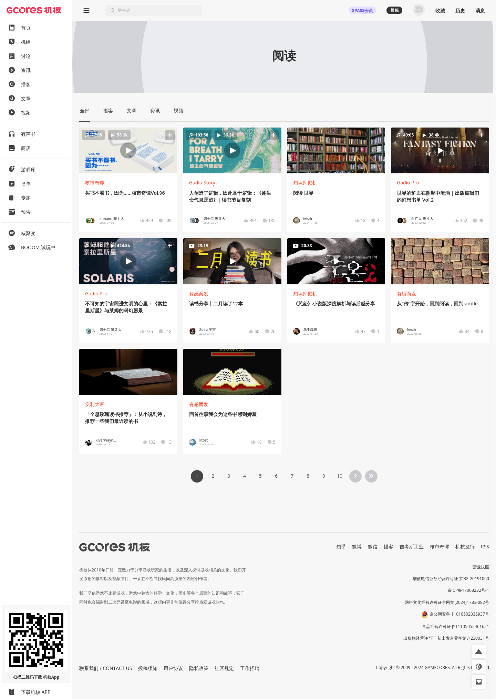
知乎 (341, 546)
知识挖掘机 (305, 182)
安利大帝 (94, 404)
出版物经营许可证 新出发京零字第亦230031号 (446, 638)
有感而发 (198, 293)
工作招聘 (249, 668)
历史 (460, 10)
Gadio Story (202, 182)
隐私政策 (198, 668)
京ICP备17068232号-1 (468, 590)
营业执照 (481, 567)
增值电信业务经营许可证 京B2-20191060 (451, 578)
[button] (128, 150)
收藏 (440, 10)
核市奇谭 (94, 182)
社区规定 (224, 668)
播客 (388, 546)
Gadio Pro (408, 182)
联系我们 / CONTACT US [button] (105, 668)
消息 (480, 10)
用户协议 (173, 668)
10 (339, 476)
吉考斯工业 (412, 546)
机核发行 (465, 546)
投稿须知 (147, 668)
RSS (485, 546)
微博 (357, 546)
